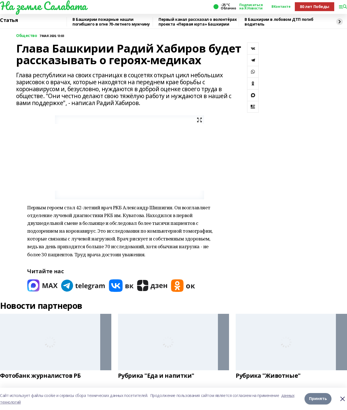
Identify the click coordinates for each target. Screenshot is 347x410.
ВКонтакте (280, 6)
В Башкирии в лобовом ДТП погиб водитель (279, 21)
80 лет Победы (314, 6)
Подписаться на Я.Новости (251, 6)
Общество (26, 35)
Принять (318, 398)
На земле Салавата (43, 5)
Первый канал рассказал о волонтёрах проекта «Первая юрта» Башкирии (198, 21)
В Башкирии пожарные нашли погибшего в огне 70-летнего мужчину (111, 21)
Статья (9, 20)
